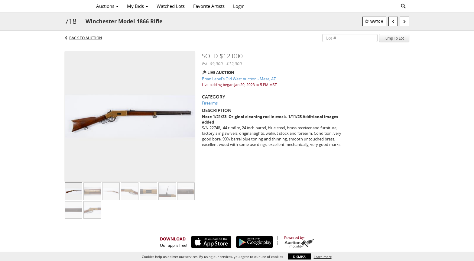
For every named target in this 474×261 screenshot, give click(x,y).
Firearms (210, 103)
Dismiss (299, 256)
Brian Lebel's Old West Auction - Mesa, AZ (239, 79)
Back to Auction (85, 37)
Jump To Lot (394, 38)
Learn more (323, 256)
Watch (376, 21)
